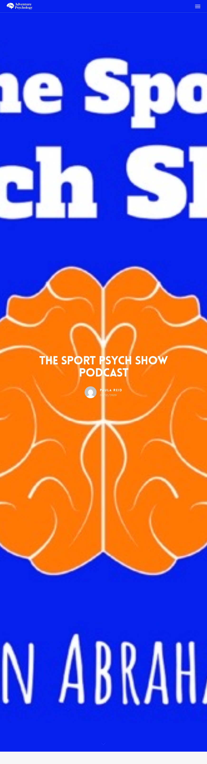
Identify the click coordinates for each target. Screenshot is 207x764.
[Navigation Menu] (197, 6)
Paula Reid (111, 390)
